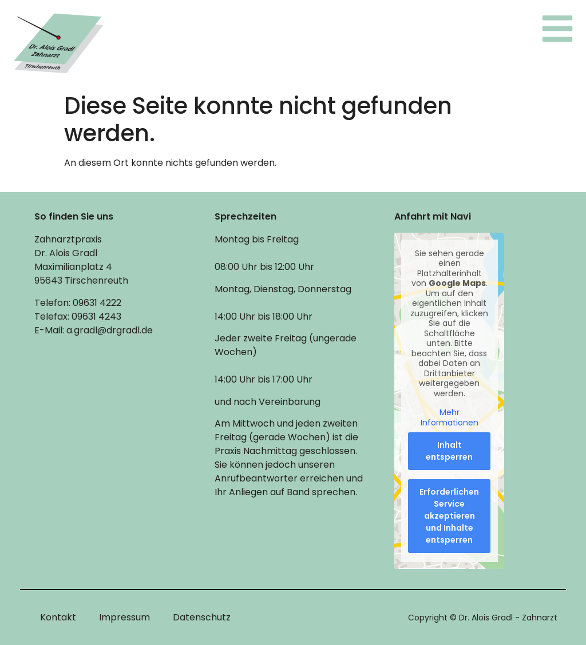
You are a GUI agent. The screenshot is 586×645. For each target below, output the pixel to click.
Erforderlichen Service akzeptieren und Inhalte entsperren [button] (449, 516)
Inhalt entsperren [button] (449, 451)
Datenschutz (202, 617)
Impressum (124, 617)
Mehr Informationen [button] (449, 418)
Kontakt (58, 617)
